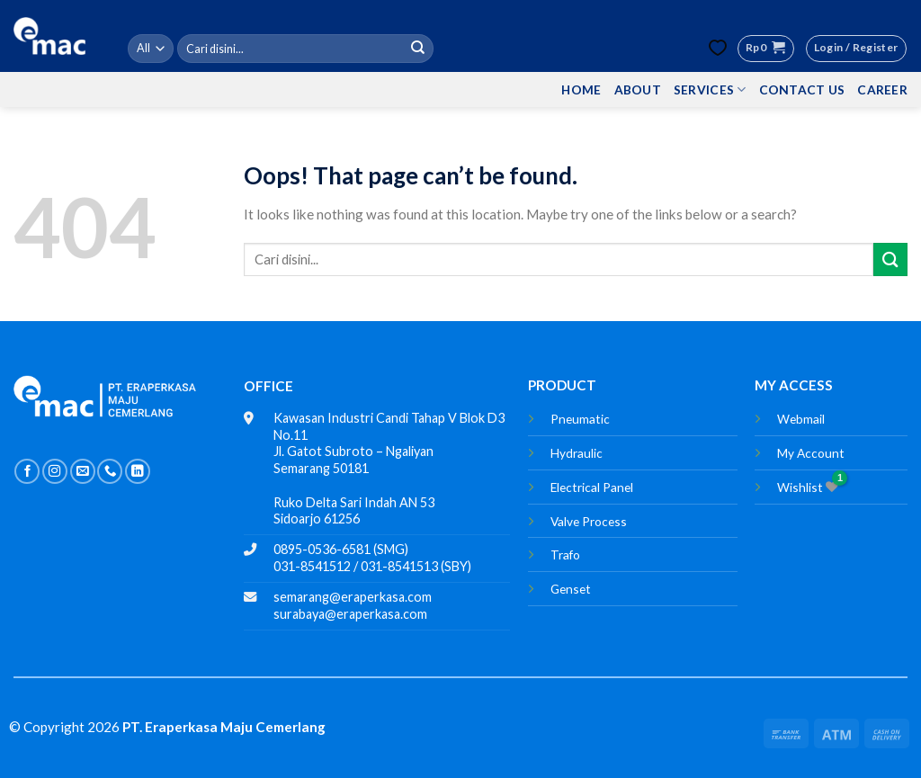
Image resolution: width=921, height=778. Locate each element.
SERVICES (710, 89)
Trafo (565, 554)
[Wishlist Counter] (718, 48)
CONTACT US (802, 89)
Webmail (801, 418)
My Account (811, 453)
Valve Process (588, 521)
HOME (581, 89)
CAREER (882, 89)
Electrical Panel (591, 487)
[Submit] (417, 48)
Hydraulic (576, 453)
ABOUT (637, 89)
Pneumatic (580, 418)
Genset (570, 588)
